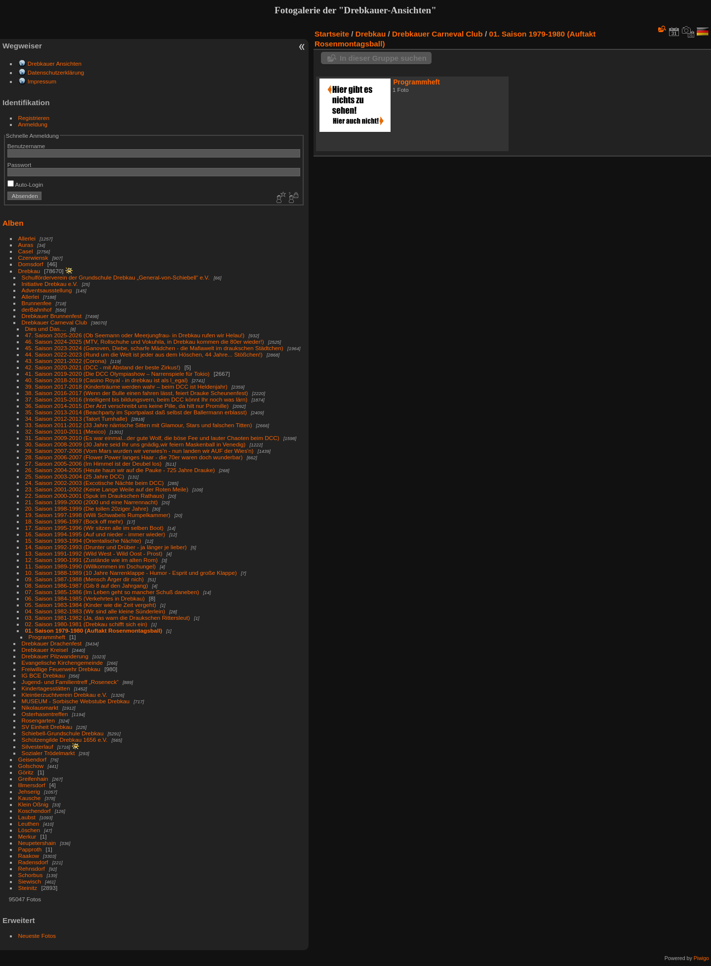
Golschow (31, 766)
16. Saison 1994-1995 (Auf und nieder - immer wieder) (95, 534)
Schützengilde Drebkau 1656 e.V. (65, 739)
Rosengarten (38, 720)
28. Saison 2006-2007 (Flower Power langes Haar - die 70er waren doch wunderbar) (134, 457)
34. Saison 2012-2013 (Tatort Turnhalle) (76, 418)
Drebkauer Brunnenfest (52, 316)
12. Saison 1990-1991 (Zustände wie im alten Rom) (91, 560)
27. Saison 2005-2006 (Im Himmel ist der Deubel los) (93, 463)
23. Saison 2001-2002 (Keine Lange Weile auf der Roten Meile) (107, 489)
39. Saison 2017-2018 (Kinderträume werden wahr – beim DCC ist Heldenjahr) (126, 386)
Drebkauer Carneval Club (54, 322)
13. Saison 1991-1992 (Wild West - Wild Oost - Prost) (93, 553)
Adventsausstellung (47, 290)
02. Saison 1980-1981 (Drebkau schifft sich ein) (86, 624)
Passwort (19, 164)
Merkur (27, 836)
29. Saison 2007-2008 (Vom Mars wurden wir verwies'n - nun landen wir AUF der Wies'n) (139, 450)
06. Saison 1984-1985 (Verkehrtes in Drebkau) (85, 598)
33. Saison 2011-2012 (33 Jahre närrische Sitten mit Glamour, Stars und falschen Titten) (138, 425)
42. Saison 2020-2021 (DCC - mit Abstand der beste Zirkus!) (103, 367)
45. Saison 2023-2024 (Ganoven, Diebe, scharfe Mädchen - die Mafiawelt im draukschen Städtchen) (154, 348)
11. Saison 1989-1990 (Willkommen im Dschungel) (90, 566)
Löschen (29, 830)
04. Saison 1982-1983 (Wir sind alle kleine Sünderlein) (95, 611)
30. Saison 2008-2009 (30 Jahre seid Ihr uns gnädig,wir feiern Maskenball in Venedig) (135, 444)
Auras (26, 245)
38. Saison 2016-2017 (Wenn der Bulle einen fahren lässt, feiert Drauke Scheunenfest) (136, 393)
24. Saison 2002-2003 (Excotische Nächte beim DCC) (94, 483)
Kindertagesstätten (46, 688)
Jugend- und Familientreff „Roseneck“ (70, 682)
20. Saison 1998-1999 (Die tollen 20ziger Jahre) (87, 508)
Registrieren (33, 118)
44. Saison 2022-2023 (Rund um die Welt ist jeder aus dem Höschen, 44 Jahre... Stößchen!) (144, 354)
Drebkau (29, 271)
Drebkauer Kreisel (45, 649)
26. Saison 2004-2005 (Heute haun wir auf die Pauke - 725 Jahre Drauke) (120, 470)
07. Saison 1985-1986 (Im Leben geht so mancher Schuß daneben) (112, 592)
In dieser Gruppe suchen (383, 58)
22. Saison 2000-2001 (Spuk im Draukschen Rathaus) (94, 495)
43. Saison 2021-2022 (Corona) (66, 361)
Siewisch (29, 881)
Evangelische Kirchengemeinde (63, 662)
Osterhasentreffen (45, 714)
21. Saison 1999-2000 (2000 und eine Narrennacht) (91, 502)
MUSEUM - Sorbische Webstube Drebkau (76, 701)
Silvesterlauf (37, 746)
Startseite (332, 34)
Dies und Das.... (46, 328)
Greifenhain (33, 778)
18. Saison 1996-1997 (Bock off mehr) (74, 521)
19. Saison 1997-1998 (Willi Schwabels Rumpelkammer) (97, 515)
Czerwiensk (33, 257)
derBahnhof (37, 309)
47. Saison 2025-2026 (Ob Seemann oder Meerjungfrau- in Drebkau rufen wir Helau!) (135, 335)
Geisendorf (32, 759)
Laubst (27, 817)
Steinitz (28, 888)
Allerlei (27, 238)
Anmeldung (33, 124)
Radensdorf (33, 862)
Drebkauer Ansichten (54, 63)
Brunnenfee (37, 303)
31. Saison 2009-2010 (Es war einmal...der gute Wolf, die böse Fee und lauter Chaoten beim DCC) (152, 438)
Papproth (30, 849)
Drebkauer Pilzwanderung (55, 656)
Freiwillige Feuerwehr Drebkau (61, 669)
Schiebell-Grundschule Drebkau (63, 733)
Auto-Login (25, 184)
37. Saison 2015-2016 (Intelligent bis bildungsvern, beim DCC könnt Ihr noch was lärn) (136, 399)
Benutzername (26, 146)
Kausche (29, 798)
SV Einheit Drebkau (47, 727)
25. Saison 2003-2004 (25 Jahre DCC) (74, 476)
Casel (25, 251)
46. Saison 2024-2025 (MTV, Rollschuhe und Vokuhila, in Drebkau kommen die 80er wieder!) (144, 341)
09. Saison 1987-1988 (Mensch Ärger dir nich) (84, 579)
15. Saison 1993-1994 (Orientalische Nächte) (83, 540)
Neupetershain (37, 843)
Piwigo (701, 958)
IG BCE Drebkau (43, 675)
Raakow (29, 855)
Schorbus (30, 875)
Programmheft (47, 637)
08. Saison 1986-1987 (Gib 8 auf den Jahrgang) (86, 585)
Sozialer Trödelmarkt (48, 753)
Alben (13, 223)
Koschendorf (34, 810)
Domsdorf (30, 264)
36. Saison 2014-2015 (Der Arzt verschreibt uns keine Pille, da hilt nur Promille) (127, 405)
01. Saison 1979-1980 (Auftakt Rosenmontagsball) (93, 630)
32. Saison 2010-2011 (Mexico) (65, 431)
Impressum (42, 81)
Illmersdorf (31, 785)
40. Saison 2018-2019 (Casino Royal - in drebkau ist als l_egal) (106, 380)
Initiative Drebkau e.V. (50, 284)
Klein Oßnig (33, 804)
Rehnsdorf (31, 868)
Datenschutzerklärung (56, 72)
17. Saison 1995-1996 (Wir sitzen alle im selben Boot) (94, 527)
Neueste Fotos (37, 935)
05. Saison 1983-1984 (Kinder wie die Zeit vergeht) (91, 605)
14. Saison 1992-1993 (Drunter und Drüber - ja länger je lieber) (106, 547)
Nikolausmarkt (40, 707)
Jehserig (29, 791)
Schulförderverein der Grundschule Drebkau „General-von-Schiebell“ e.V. (116, 277)
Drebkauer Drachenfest (52, 643)
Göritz (26, 772)
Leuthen (29, 823)
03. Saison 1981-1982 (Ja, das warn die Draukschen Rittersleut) (107, 617)
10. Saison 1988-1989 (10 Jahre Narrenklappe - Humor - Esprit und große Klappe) (131, 572)
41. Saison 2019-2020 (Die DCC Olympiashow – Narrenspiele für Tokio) (117, 373)
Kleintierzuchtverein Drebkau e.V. (65, 694)
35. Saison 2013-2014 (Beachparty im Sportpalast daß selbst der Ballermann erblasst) (136, 412)
